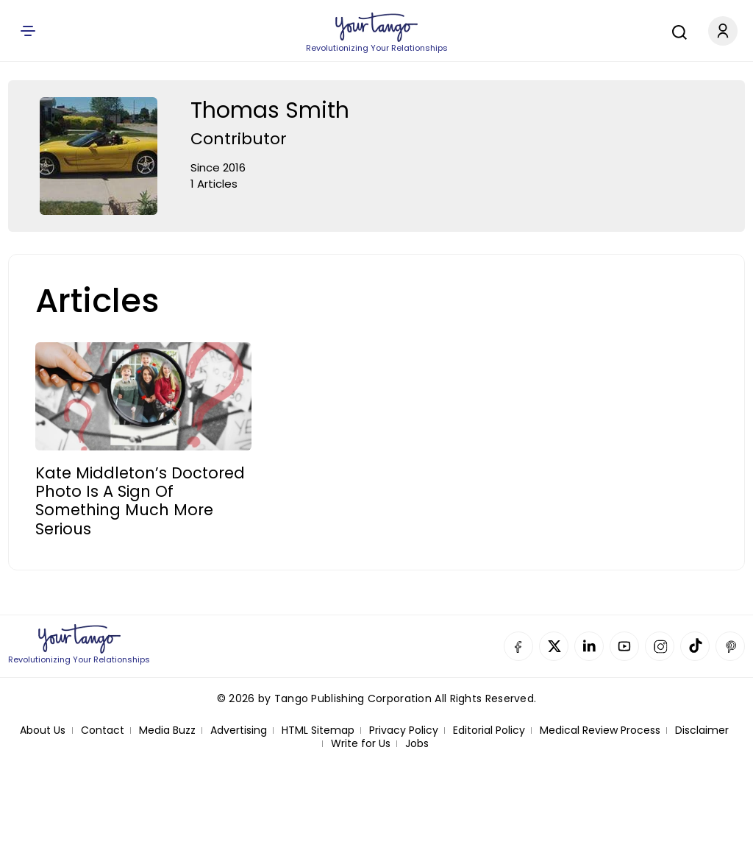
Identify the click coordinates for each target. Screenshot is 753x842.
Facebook (518, 646)
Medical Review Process (600, 730)
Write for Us (360, 743)
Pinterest (730, 646)
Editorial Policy (489, 730)
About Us (42, 730)
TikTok (695, 646)
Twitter (553, 646)
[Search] (675, 30)
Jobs (417, 743)
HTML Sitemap (318, 730)
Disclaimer (702, 730)
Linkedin (589, 646)
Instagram (659, 646)
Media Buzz (167, 730)
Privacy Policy (403, 730)
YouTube (624, 646)
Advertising (238, 730)
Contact (102, 730)
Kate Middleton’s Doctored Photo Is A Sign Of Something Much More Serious (140, 501)
